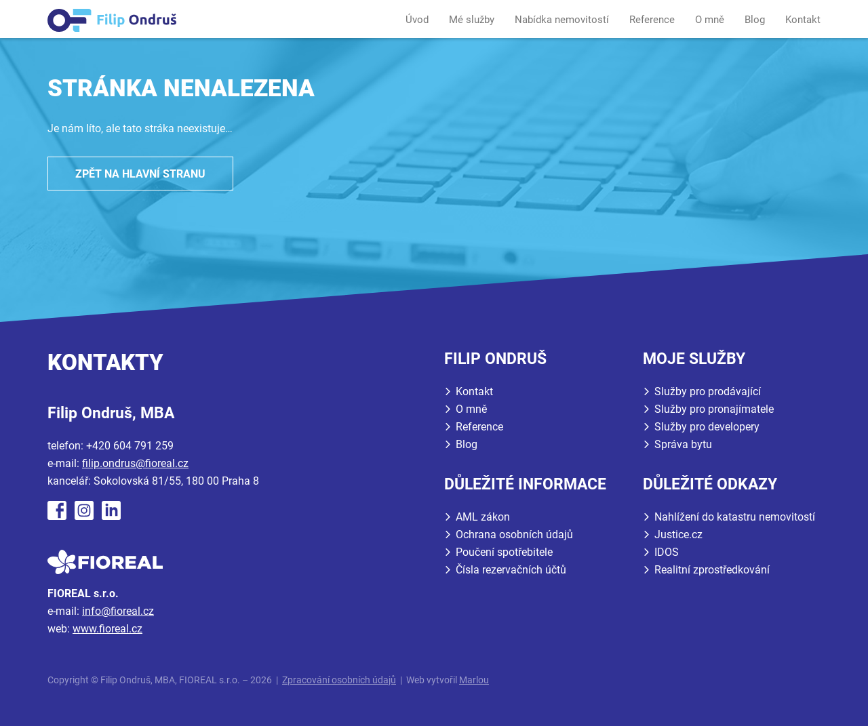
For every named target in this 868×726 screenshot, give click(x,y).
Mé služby (471, 20)
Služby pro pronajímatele (714, 409)
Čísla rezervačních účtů (511, 569)
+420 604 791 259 (130, 445)
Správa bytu (683, 444)
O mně (709, 20)
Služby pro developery (707, 426)
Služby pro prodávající (707, 391)
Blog (755, 20)
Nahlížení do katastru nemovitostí (734, 516)
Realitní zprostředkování (712, 569)
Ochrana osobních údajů (514, 534)
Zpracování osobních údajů (339, 680)
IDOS (666, 552)
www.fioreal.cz (107, 628)
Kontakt (803, 20)
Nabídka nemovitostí (562, 20)
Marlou (474, 680)
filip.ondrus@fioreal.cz (135, 463)
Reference (652, 20)
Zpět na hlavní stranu (140, 173)
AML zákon (483, 516)
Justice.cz (678, 534)
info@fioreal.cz (118, 611)
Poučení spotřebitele (504, 552)
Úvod (417, 20)
